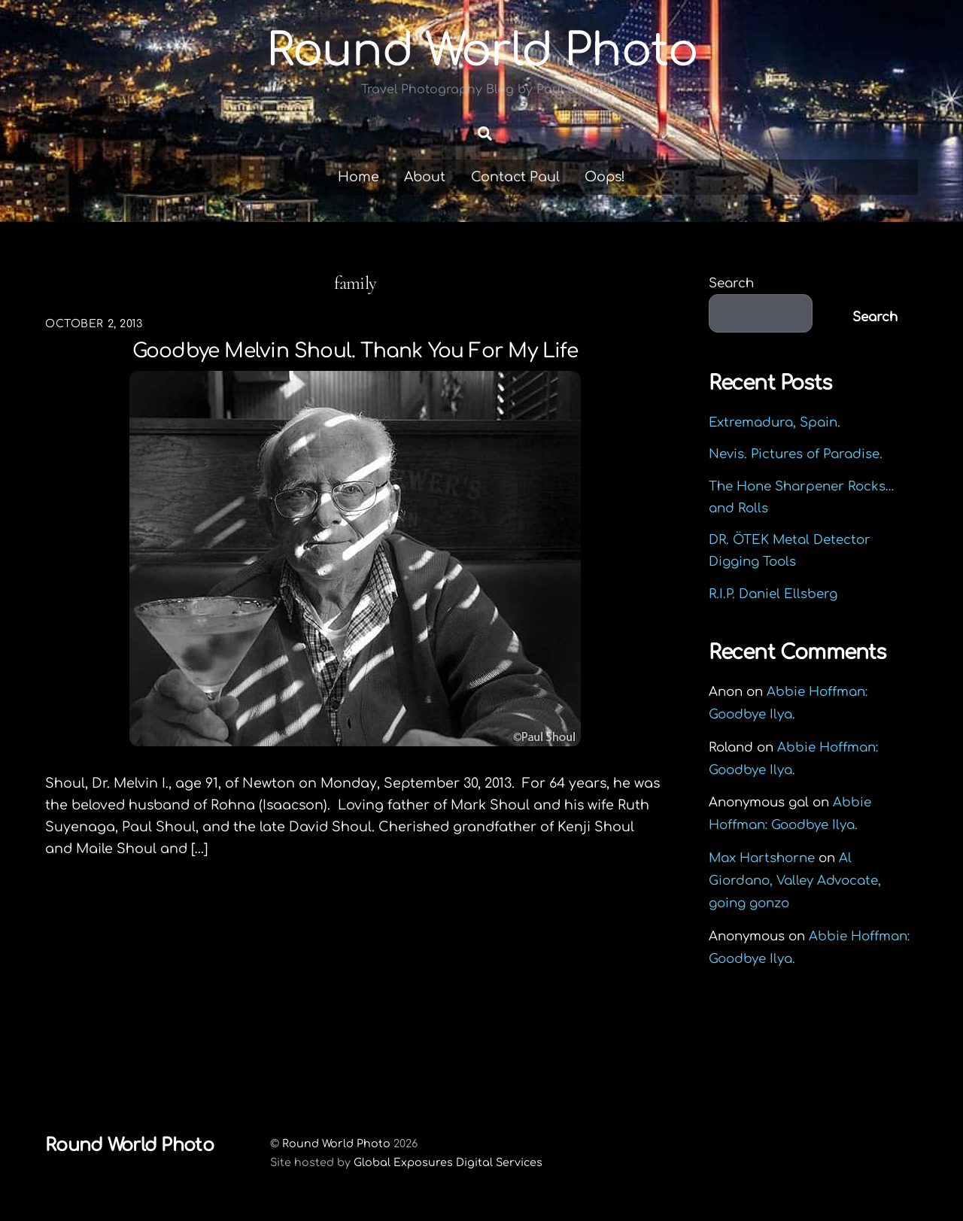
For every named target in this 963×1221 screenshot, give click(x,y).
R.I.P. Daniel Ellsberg (773, 594)
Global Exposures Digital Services (448, 1162)
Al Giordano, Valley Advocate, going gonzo (795, 880)
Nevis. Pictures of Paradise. (795, 454)
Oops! (605, 176)
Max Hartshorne (762, 858)
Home (358, 176)
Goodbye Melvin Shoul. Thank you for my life (355, 351)
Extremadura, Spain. (774, 422)
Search (731, 283)
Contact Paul (515, 176)
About (424, 176)
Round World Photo (336, 1143)
